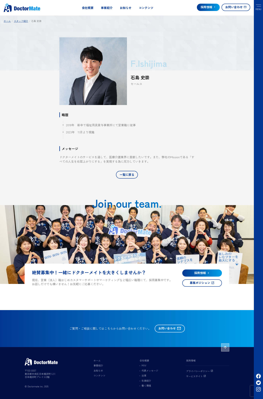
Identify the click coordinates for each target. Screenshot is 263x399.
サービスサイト (196, 376)
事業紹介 (107, 7)
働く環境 (146, 385)
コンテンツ (146, 7)
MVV (144, 365)
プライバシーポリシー (199, 371)
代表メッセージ (150, 370)
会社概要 (88, 7)
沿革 (144, 375)
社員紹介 (146, 380)
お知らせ (126, 7)
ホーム (97, 360)
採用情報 (191, 360)
